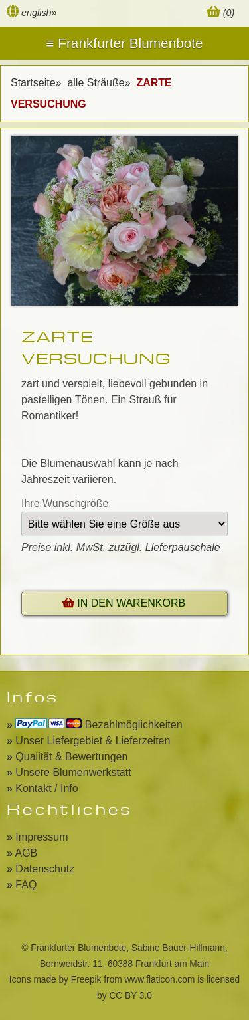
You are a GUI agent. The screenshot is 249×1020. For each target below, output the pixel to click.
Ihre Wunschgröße (64, 503)
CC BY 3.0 (130, 996)
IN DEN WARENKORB (123, 603)
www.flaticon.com (160, 980)
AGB (22, 853)
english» (39, 12)
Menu (124, 43)
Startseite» (37, 82)
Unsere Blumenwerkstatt (69, 772)
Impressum (37, 837)
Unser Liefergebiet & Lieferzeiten (88, 740)
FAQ (22, 884)
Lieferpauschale (182, 547)
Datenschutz (40, 868)
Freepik (86, 980)
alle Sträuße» (100, 82)
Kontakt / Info (42, 788)
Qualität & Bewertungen (67, 756)
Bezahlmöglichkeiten (95, 724)
